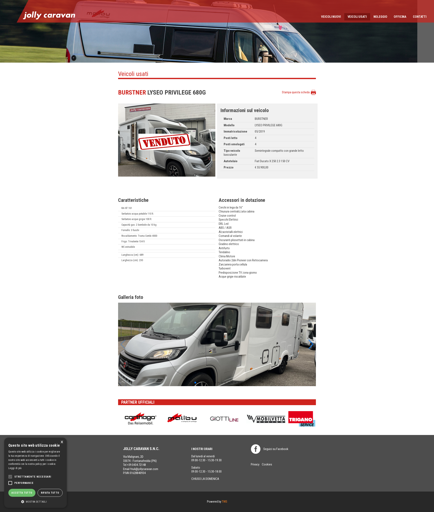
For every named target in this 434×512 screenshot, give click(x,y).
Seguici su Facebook (275, 449)
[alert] (35, 473)
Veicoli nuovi (331, 17)
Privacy (255, 464)
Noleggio (380, 17)
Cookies (267, 464)
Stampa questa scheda (296, 92)
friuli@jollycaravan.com (144, 469)
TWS (224, 501)
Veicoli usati (357, 17)
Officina (400, 17)
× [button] (62, 442)
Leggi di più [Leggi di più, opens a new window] (15, 468)
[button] (195, 382)
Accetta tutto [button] (21, 492)
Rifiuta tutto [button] (50, 492)
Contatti (419, 17)
